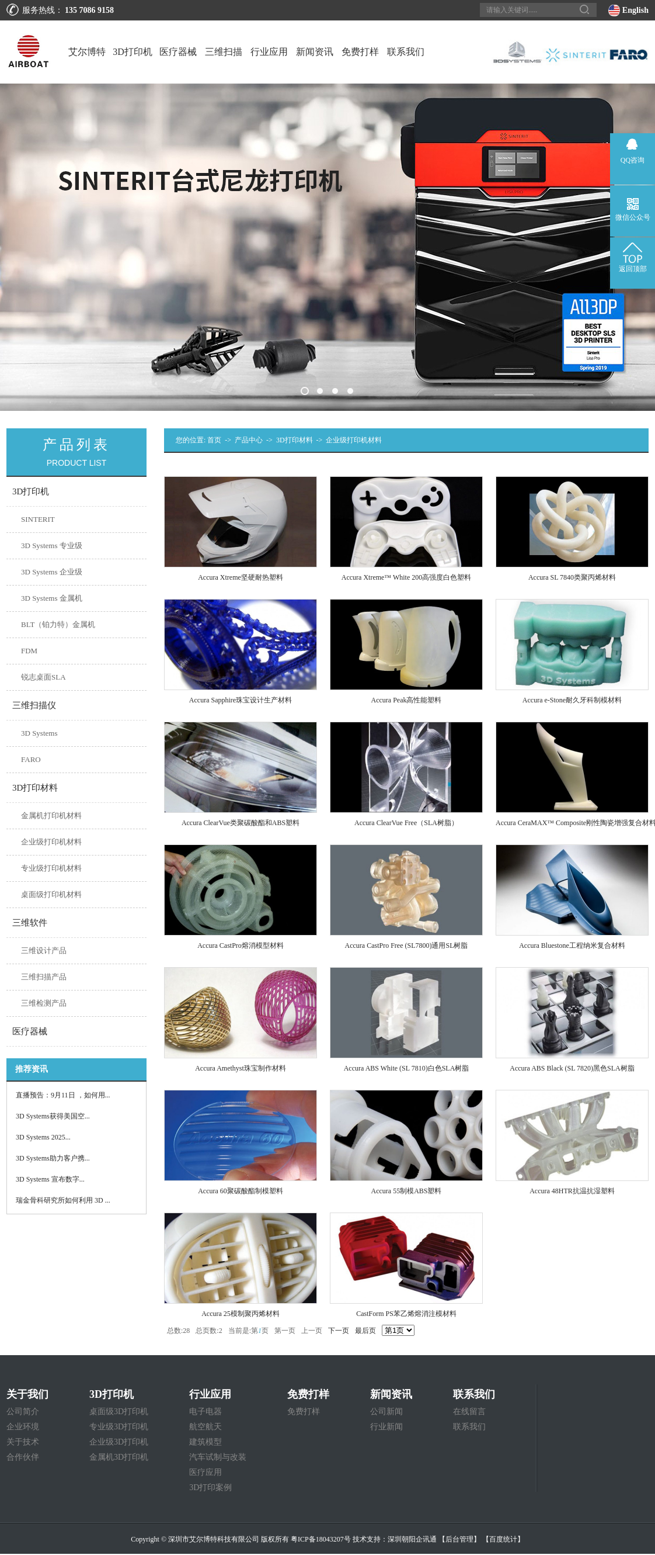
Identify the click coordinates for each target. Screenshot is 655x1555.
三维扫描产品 (44, 976)
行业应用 (269, 52)
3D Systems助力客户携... (53, 1158)
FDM (29, 650)
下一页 (338, 1331)
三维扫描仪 (223, 65)
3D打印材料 (294, 440)
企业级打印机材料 (51, 841)
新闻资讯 (314, 52)
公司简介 (22, 1411)
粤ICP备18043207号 (321, 1539)
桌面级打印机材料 (51, 894)
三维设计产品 (44, 950)
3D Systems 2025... (43, 1137)
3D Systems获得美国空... (53, 1116)
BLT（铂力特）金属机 (58, 624)
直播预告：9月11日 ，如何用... (63, 1095)
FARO (31, 759)
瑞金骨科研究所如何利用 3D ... (63, 1200)
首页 (214, 440)
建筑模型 (205, 1442)
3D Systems (39, 733)
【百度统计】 (503, 1539)
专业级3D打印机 (118, 1426)
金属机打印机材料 (51, 815)
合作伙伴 (22, 1457)
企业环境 (22, 1426)
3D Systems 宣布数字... (50, 1179)
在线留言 (469, 1411)
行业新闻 (386, 1426)
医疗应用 (205, 1472)
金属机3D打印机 (118, 1457)
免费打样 (360, 52)
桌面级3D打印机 (118, 1411)
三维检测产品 (44, 1003)
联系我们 (405, 52)
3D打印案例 (210, 1487)
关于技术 (22, 1442)
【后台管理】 (459, 1539)
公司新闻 (386, 1411)
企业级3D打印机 (118, 1442)
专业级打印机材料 (51, 868)
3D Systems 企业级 (51, 571)
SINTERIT (38, 519)
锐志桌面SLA (43, 677)
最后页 (365, 1331)
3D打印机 (132, 52)
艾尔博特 (87, 52)
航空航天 (205, 1426)
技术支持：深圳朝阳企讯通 (395, 1539)
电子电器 (205, 1411)
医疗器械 (178, 52)
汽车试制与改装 (217, 1457)
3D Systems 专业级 (51, 545)
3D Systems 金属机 (51, 598)
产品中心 (249, 440)
